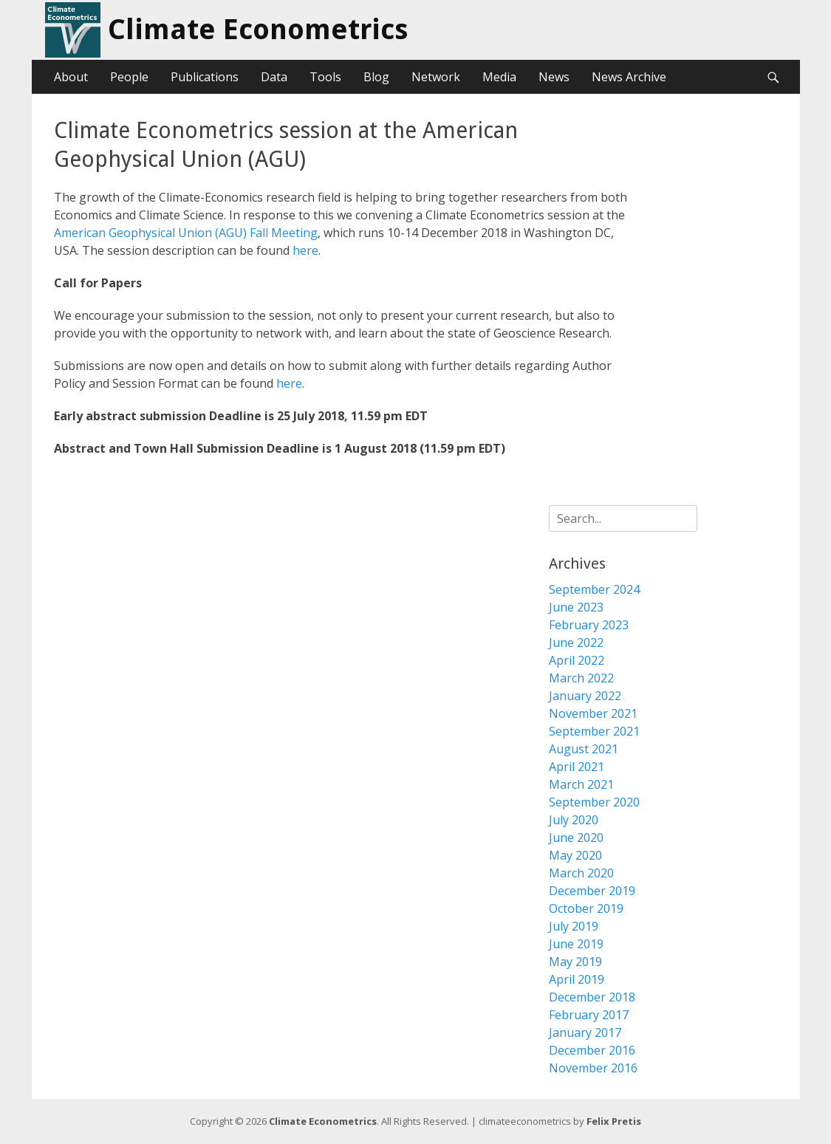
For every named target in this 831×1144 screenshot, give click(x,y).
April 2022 (576, 660)
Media (499, 77)
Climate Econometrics (258, 29)
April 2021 (576, 766)
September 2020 (594, 802)
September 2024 (594, 589)
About (71, 77)
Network (435, 77)
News (554, 77)
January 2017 (585, 1032)
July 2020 (573, 820)
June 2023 (576, 607)
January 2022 (585, 696)
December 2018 (592, 997)
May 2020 (575, 855)
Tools (325, 77)
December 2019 (592, 891)
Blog (376, 77)
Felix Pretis (614, 1121)
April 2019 (576, 979)
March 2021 (581, 784)
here (305, 250)
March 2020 (581, 873)
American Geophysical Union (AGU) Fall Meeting (186, 233)
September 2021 (594, 731)
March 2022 (581, 678)
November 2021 (593, 713)
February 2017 (589, 1015)
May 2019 (575, 961)
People (129, 77)
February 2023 (589, 625)
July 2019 (573, 926)
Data (274, 77)
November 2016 (593, 1068)
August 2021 (583, 749)
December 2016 (592, 1050)
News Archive (629, 77)
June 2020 (576, 837)
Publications (205, 77)
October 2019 (586, 908)
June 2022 (576, 642)
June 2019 (576, 944)
